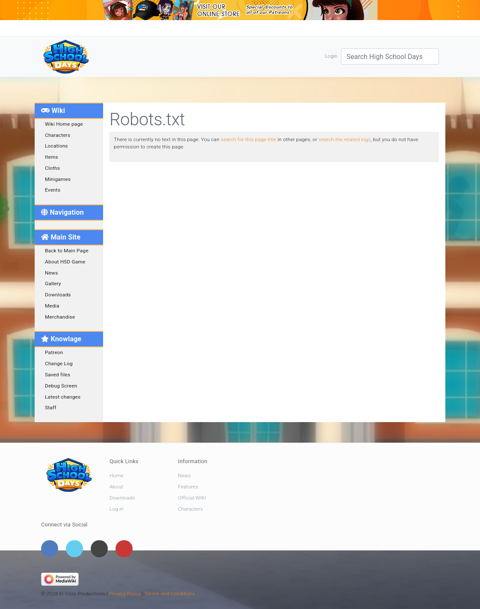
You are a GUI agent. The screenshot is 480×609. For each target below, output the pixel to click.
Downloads (58, 295)
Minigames (58, 179)
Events (52, 190)
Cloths (52, 168)
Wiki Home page (64, 124)
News (51, 273)
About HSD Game (65, 262)
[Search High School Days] (390, 56)
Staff (50, 408)
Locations (56, 146)
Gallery (53, 284)
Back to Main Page (67, 251)
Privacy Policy (125, 594)
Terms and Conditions (170, 594)
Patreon (54, 352)
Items (51, 157)
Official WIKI (192, 498)
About (116, 487)
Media (52, 306)
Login (331, 56)
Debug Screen (61, 386)
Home (116, 476)
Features (188, 487)
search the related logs (345, 139)
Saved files (57, 375)
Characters (57, 135)
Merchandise (60, 317)
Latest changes (62, 397)
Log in (117, 509)
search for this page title (248, 139)
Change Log (59, 364)
